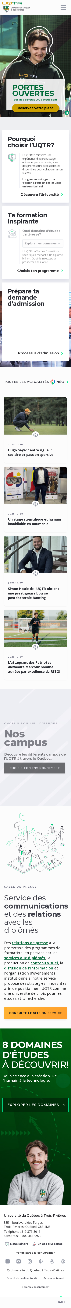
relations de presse (30, 942)
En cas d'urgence (47, 1244)
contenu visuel (44, 962)
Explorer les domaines (33, 1105)
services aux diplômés (24, 957)
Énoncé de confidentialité (22, 1278)
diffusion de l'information (28, 968)
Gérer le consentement (35, 1287)
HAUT (61, 1300)
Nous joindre (17, 1244)
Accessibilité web (54, 1278)
